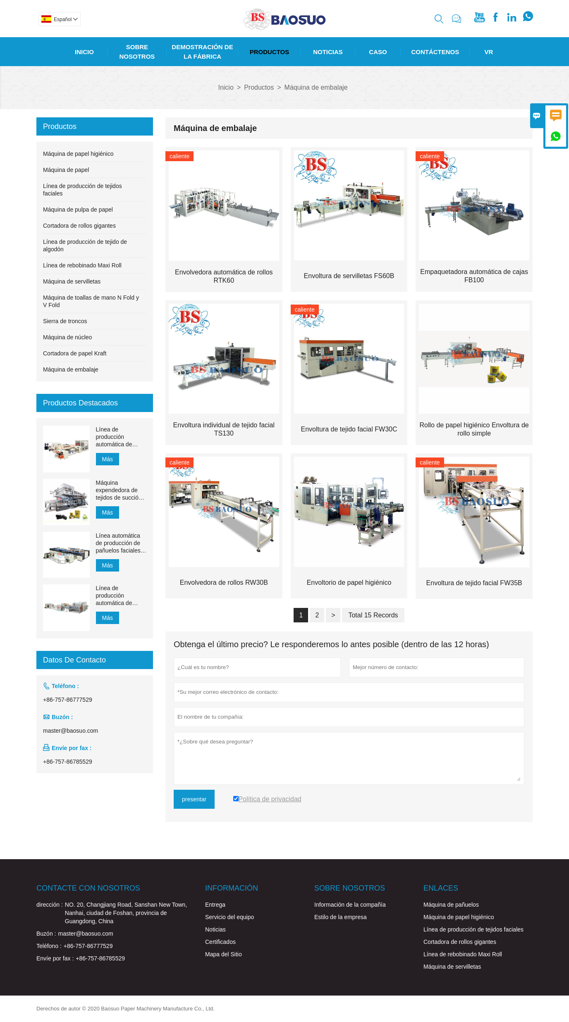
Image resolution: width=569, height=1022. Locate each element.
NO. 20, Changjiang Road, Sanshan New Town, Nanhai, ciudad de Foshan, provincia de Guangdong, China (126, 912)
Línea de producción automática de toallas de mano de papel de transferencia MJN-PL (120, 437)
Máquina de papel (66, 170)
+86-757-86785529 (67, 761)
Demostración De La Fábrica (202, 51)
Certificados (220, 942)
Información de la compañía (350, 904)
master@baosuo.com (70, 730)
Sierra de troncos (65, 321)
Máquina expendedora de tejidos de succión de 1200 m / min (119, 490)
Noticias (328, 51)
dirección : (49, 904)
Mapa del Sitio (223, 954)
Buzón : (46, 933)
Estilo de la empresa (340, 917)
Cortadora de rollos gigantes (79, 225)
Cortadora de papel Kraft (74, 353)
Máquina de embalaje (70, 369)
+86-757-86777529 (67, 699)
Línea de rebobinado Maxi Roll (82, 265)
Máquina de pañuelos (451, 904)
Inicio (84, 51)
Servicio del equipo (229, 917)
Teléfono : (49, 946)
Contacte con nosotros (88, 888)
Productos (269, 51)
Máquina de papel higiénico (78, 153)
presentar (194, 799)
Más (107, 459)
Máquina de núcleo (67, 337)
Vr (489, 51)
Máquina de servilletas (71, 281)
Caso (378, 51)
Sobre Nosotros (137, 51)
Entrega (215, 904)
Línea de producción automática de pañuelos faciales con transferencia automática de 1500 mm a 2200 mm (118, 596)
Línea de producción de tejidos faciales (473, 929)
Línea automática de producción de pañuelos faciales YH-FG (118, 543)
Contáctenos (435, 51)
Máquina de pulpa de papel (78, 209)
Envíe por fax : (55, 958)
